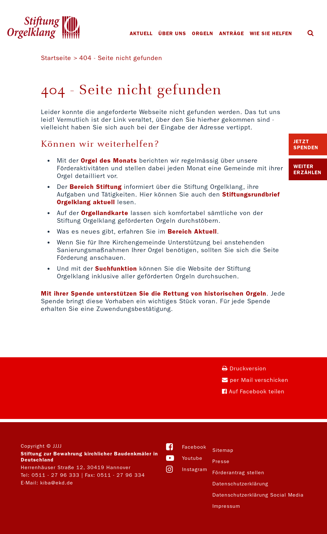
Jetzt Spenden (305, 144)
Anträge (231, 33)
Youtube (192, 458)
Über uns (172, 33)
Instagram (194, 469)
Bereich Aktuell (192, 231)
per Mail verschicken (255, 380)
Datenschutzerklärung (240, 484)
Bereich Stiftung (96, 186)
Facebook (194, 447)
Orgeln (202, 33)
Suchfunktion (116, 268)
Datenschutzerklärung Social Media (258, 495)
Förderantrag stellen (238, 472)
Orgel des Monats (109, 160)
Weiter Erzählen (307, 169)
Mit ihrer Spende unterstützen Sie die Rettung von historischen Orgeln (153, 293)
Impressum (226, 506)
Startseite (56, 58)
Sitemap (222, 450)
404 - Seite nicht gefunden (120, 58)
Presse (221, 461)
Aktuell (141, 33)
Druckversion (244, 368)
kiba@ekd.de (56, 483)
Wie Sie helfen (271, 33)
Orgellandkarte (104, 213)
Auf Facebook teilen (253, 391)
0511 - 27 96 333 (56, 475)
